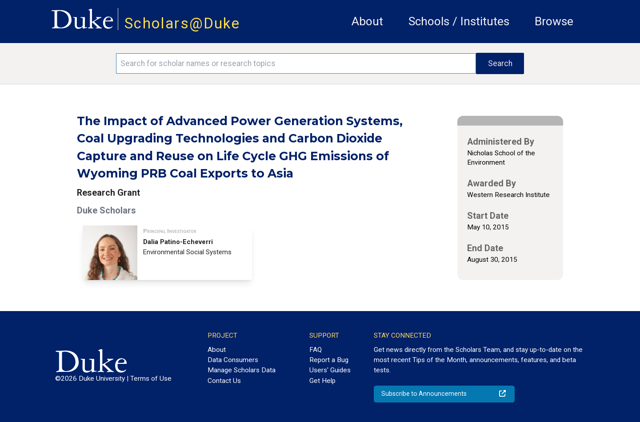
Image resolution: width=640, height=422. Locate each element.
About (367, 21)
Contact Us (224, 381)
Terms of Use (151, 379)
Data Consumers (233, 360)
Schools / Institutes (458, 21)
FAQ (315, 350)
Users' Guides (330, 370)
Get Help (322, 381)
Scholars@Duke (182, 23)
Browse (554, 21)
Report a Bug (328, 360)
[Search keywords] (296, 63)
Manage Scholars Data (242, 370)
